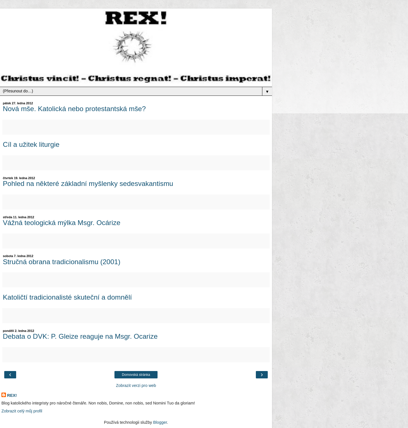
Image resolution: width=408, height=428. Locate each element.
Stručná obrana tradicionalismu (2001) (61, 262)
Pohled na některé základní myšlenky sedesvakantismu (88, 183)
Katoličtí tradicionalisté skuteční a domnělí (67, 297)
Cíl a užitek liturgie (31, 144)
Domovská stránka (136, 375)
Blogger (160, 422)
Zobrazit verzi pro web (136, 385)
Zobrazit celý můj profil (21, 411)
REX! (12, 395)
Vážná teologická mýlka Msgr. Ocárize (61, 222)
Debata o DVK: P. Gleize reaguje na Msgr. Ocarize (80, 336)
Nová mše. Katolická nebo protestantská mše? (74, 109)
